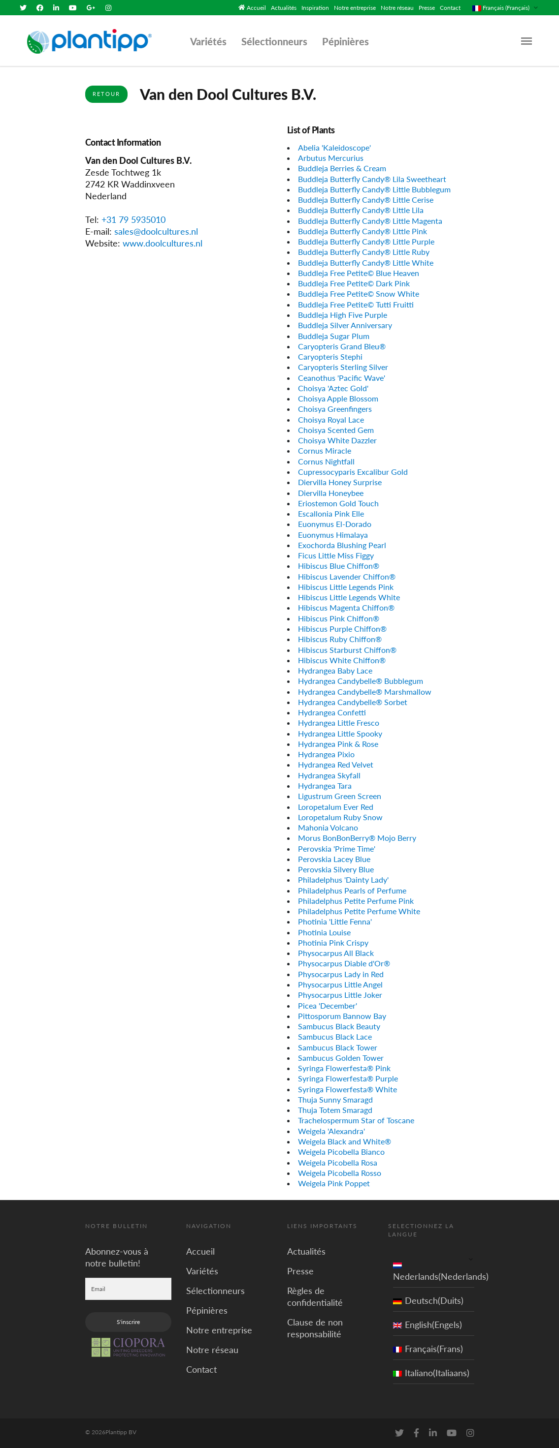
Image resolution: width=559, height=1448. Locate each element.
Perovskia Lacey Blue (334, 858)
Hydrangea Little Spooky (340, 733)
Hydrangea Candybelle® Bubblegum (360, 680)
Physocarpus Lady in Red (341, 974)
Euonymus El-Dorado (334, 523)
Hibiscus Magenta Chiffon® (346, 607)
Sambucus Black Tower (337, 1046)
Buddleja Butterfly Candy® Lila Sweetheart (372, 178)
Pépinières (345, 41)
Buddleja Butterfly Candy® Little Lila (361, 210)
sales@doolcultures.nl (156, 231)
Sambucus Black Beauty (339, 1026)
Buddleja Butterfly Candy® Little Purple (366, 241)
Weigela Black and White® (344, 1141)
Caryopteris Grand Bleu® (342, 346)
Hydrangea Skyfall (329, 775)
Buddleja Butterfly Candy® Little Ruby (363, 251)
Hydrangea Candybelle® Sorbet (352, 702)
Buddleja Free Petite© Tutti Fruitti (356, 304)
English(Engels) (427, 1324)
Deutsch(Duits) (428, 1300)
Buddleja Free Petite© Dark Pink (354, 283)
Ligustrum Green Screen (339, 796)
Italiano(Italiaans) (431, 1372)
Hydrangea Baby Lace (335, 670)
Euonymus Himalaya (333, 534)
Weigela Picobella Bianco (341, 1151)
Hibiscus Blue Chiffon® (338, 565)
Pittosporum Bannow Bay (342, 1015)
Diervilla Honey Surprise (340, 482)
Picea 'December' (327, 1005)
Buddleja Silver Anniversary (345, 325)
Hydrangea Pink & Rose (338, 743)
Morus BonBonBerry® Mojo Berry (357, 837)
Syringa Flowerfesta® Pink (344, 1068)
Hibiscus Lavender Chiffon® (346, 576)
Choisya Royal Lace (331, 419)
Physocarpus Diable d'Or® (344, 963)
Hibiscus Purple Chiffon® (342, 628)
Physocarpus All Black (336, 952)
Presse (427, 7)
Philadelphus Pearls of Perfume (352, 889)
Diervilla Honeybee (330, 492)
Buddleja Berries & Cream (342, 168)
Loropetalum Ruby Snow (340, 817)
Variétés (208, 41)
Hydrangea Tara (325, 785)
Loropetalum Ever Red (335, 806)
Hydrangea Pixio (326, 754)
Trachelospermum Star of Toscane (356, 1120)
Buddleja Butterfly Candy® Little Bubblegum (374, 189)
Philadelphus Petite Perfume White (359, 911)
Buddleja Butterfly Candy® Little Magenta (370, 220)
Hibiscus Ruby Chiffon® (340, 639)
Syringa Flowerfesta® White (347, 1089)
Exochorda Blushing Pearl (342, 545)
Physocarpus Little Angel (340, 984)
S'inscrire (128, 1321)
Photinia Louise (324, 932)
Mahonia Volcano (328, 827)
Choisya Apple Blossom (338, 398)
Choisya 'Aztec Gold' (333, 388)
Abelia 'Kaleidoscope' (334, 147)
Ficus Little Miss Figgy (336, 555)
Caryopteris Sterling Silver (343, 366)
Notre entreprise (355, 7)
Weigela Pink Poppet (334, 1183)
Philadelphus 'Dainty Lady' (343, 879)
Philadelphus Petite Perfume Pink (356, 900)
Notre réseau (397, 7)
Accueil (256, 7)
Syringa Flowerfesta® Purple (348, 1078)
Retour (106, 94)
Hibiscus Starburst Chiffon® (347, 649)
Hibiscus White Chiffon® (342, 660)
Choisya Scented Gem (336, 429)
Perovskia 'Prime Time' (336, 848)
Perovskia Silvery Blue (336, 869)
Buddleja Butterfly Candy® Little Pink (362, 231)
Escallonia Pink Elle (331, 513)
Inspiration (315, 7)
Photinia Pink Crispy (333, 942)
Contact (450, 7)
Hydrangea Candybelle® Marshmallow (364, 691)
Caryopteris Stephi (330, 356)
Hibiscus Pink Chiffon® (338, 618)
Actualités (283, 7)
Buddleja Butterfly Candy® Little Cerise (365, 199)
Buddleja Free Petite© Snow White (358, 293)
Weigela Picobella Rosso (339, 1172)
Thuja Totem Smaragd (335, 1109)
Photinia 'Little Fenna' (335, 921)
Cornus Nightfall (326, 461)
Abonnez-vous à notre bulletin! (116, 1257)
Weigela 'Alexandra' (331, 1131)
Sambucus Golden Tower (341, 1057)
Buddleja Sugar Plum (333, 335)
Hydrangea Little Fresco (338, 722)
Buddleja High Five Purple (342, 314)
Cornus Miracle (324, 450)
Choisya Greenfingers (335, 408)
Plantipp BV (120, 1432)
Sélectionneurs (274, 41)
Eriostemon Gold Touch (338, 503)
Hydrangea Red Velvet (335, 764)
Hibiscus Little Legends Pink (346, 586)
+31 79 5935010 (133, 219)
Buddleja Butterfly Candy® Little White (365, 262)
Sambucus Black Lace (335, 1036)
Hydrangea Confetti (332, 712)
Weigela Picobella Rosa (337, 1162)
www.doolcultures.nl (162, 243)
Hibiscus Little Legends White (349, 597)
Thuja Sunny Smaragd (335, 1099)
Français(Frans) (428, 1348)
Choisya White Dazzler (337, 440)
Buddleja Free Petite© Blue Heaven (358, 272)
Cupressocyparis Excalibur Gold (353, 471)
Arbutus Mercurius (330, 157)
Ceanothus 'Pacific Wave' (341, 377)
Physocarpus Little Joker (340, 994)
